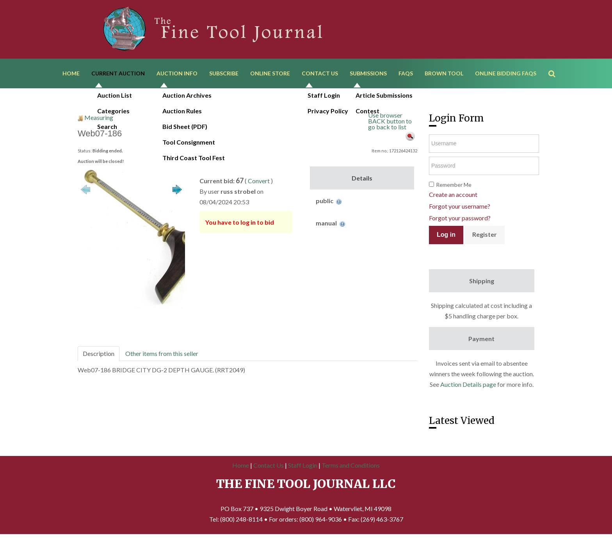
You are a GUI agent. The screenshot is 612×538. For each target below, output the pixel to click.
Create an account (453, 194)
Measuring (98, 117)
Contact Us (320, 73)
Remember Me (453, 184)
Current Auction (118, 73)
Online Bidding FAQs (505, 73)
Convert (259, 180)
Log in (446, 234)
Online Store (270, 73)
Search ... (555, 62)
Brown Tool (444, 73)
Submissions (368, 73)
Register (484, 234)
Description (98, 353)
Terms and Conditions (351, 465)
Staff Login (302, 465)
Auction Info (177, 73)
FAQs (406, 73)
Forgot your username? (459, 206)
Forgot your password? (460, 218)
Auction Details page (468, 384)
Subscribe (223, 73)
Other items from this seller (161, 353)
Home (71, 73)
